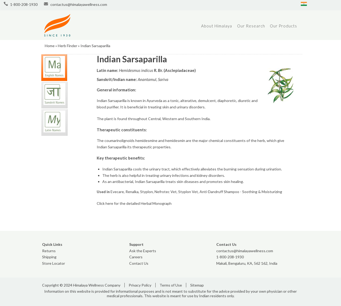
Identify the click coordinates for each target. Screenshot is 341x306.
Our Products (283, 25)
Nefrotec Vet (166, 191)
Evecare (117, 191)
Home (50, 45)
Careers (136, 257)
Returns (49, 250)
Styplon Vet (188, 191)
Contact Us (138, 263)
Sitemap (197, 285)
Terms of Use (171, 285)
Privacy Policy (140, 285)
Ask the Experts (142, 250)
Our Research (251, 25)
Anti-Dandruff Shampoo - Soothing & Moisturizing (241, 191)
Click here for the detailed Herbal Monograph (134, 203)
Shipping (49, 257)
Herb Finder (67, 45)
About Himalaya (216, 25)
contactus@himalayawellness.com (78, 4)
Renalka (132, 191)
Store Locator (53, 263)
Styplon (146, 191)
